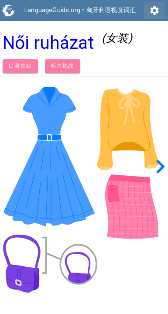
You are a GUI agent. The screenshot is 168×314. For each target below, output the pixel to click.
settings (154, 10)
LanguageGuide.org (52, 10)
